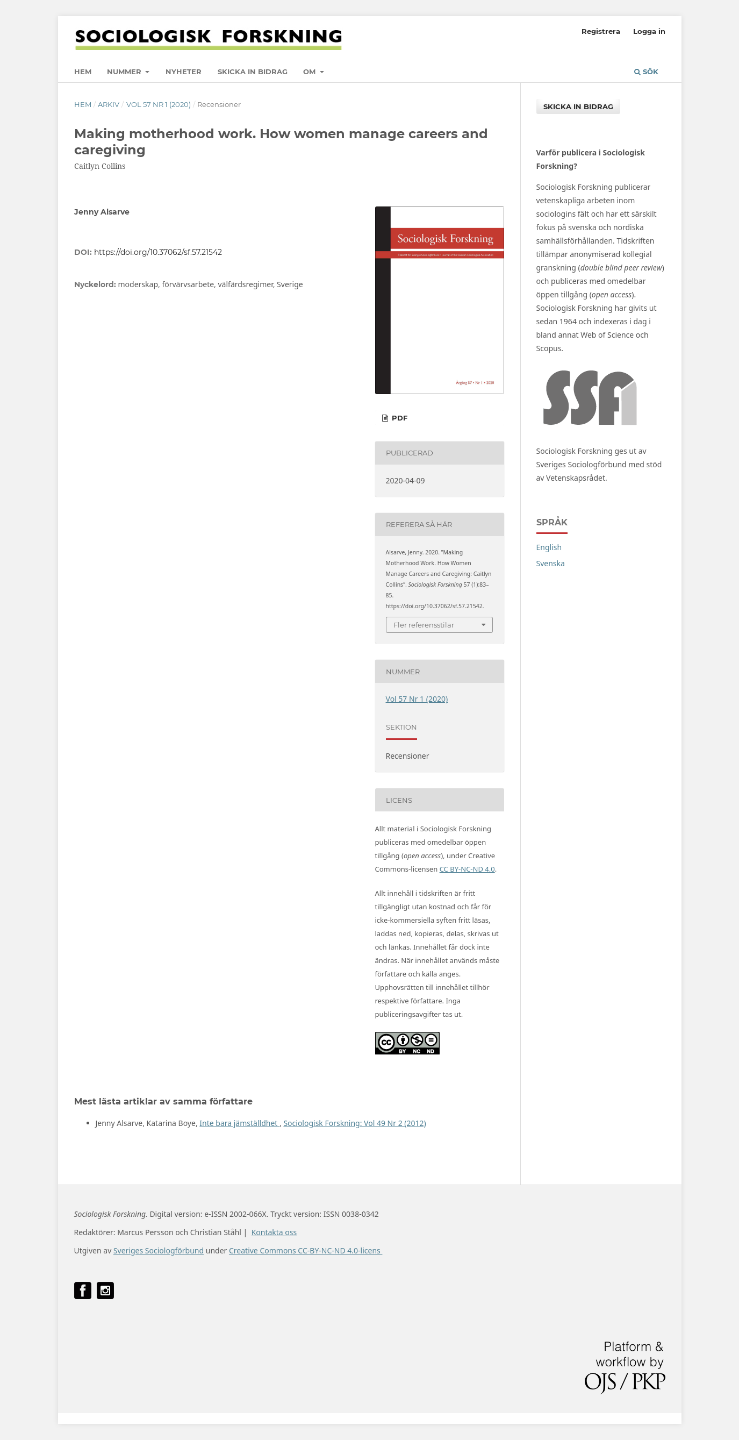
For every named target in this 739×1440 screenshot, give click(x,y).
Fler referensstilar (423, 625)
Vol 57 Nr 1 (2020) (158, 104)
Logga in (649, 31)
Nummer (125, 71)
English (549, 547)
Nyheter (184, 71)
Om (310, 71)
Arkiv (108, 104)
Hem (82, 71)
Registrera (601, 31)
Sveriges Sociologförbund (158, 1250)
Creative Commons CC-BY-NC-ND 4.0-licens (305, 1250)
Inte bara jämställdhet (239, 1123)
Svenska (550, 563)
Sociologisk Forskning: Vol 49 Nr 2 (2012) (354, 1123)
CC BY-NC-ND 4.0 (467, 869)
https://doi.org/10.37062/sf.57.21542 (158, 252)
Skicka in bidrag (253, 71)
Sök (646, 71)
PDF (398, 418)
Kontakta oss (274, 1232)
